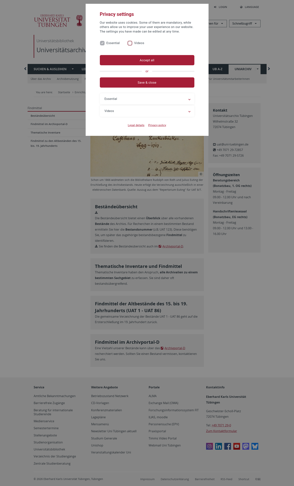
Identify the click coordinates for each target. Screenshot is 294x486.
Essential (113, 43)
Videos (139, 43)
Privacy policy (157, 125)
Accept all (147, 60)
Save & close (147, 82)
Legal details (136, 125)
